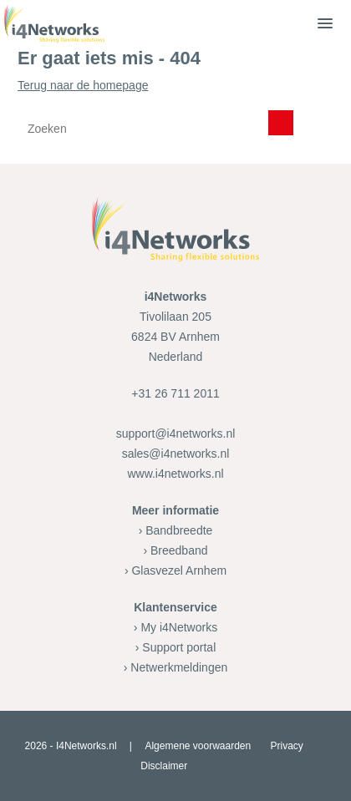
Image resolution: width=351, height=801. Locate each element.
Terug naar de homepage (175, 113)
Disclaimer (163, 766)
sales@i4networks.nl (176, 453)
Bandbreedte (178, 530)
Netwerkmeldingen (178, 667)
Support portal (179, 647)
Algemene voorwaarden (198, 746)
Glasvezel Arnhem (178, 570)
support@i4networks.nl (176, 433)
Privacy (287, 746)
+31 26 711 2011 (175, 393)
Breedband (179, 550)
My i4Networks (178, 627)
